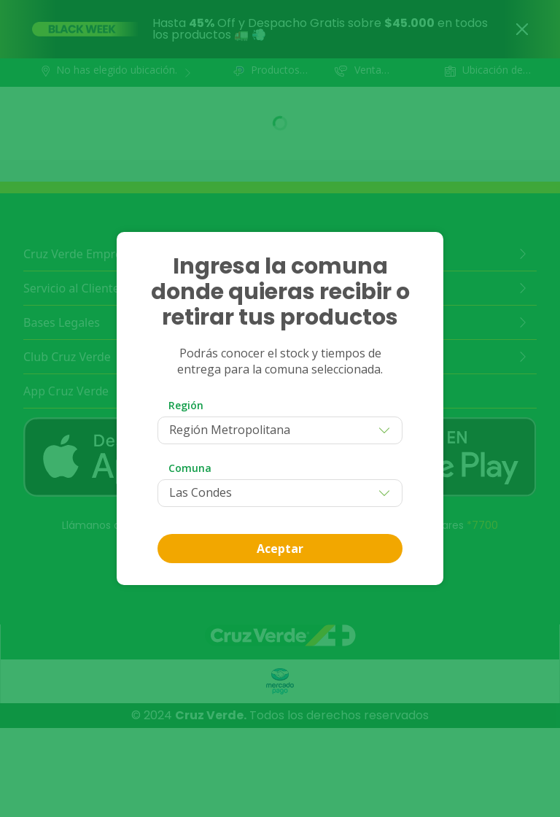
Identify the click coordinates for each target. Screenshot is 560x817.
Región (185, 405)
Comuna (189, 468)
